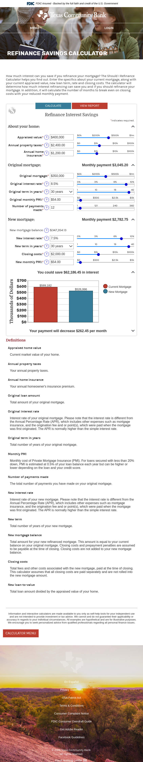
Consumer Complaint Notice (71, 713)
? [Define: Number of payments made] (46, 207)
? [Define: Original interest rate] (46, 183)
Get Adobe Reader (71, 729)
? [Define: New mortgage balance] (46, 230)
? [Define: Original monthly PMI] (46, 199)
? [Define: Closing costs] (46, 254)
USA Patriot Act (71, 697)
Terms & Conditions (71, 705)
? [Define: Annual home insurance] (46, 153)
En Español (71, 681)
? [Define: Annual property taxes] (46, 145)
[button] (71, 126)
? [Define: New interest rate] (46, 238)
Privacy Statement (71, 689)
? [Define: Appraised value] (46, 137)
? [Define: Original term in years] (46, 191)
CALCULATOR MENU (21, 633)
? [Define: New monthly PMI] (46, 262)
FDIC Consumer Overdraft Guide (71, 721)
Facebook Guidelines (71, 737)
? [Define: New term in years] (46, 246)
